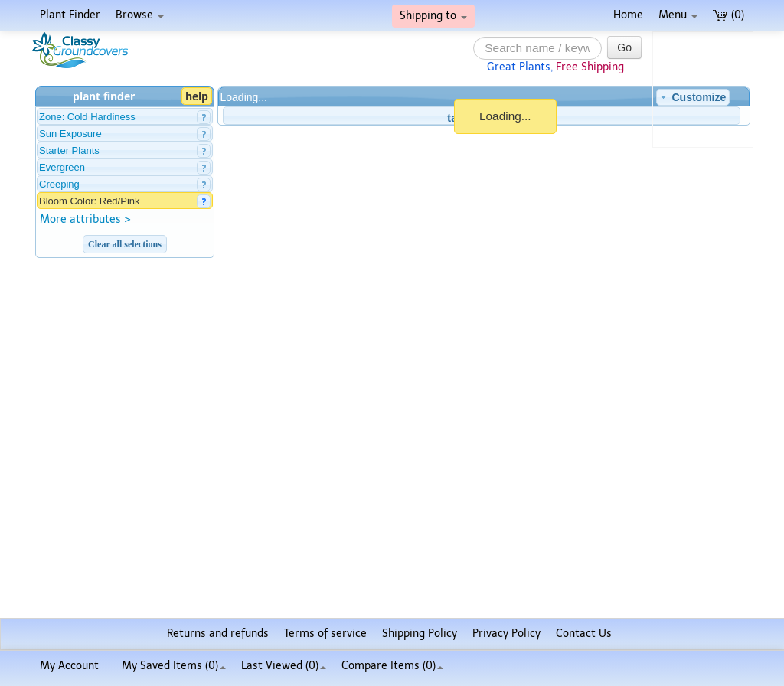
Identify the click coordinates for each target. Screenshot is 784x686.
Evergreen (62, 167)
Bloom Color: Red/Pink (89, 201)
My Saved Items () (174, 665)
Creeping (59, 184)
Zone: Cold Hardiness (87, 116)
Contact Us (584, 633)
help (196, 96)
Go (624, 47)
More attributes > (85, 219)
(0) (728, 14)
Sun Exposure (70, 133)
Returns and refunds (218, 633)
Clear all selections (125, 244)
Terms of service (325, 633)
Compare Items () (392, 665)
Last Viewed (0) (283, 665)
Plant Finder (70, 14)
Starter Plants (69, 150)
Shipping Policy (419, 633)
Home (628, 14)
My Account (69, 665)
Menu (677, 14)
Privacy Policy (506, 633)
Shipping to (433, 15)
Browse (140, 14)
